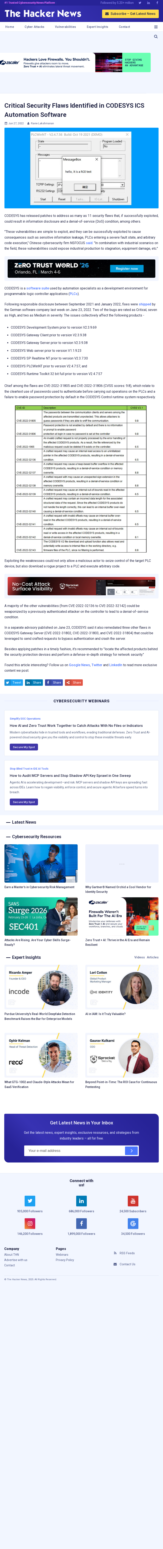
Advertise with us (15, 1260)
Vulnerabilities (65, 27)
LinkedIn (115, 665)
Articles (153, 957)
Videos (139, 957)
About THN (11, 1254)
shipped (145, 304)
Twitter (96, 665)
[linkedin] (81, 1207)
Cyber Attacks (34, 27)
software (33, 288)
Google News (79, 665)
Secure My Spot (24, 747)
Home (9, 27)
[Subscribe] (131, 1151)
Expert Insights (97, 27)
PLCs (74, 294)
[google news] (133, 1227)
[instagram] (30, 1229)
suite (45, 288)
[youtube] (133, 1207)
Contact (124, 27)
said (89, 243)
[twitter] (30, 1207)
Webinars (62, 1254)
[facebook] (81, 1229)
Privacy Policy (65, 1260)
